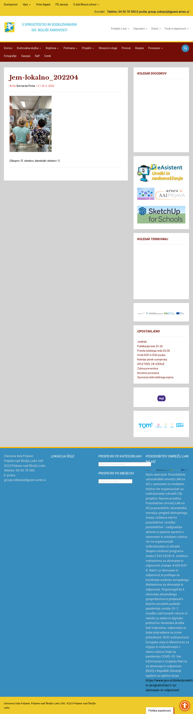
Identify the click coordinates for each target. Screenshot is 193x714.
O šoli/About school (84, 4)
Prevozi (126, 48)
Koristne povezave (148, 373)
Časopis (25, 55)
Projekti (86, 48)
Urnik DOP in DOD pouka (151, 355)
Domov (8, 48)
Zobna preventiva (147, 368)
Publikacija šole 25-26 (150, 346)
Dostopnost (11, 4)
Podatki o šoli (119, 28)
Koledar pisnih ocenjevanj (152, 359)
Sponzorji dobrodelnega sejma (155, 377)
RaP (37, 55)
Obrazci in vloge (108, 48)
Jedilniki (142, 341)
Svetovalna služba (27, 48)
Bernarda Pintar (26, 85)
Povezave (154, 48)
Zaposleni (139, 28)
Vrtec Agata (43, 4)
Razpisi (139, 48)
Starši (154, 28)
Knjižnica (51, 48)
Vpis (25, 4)
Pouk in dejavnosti (175, 28)
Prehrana (69, 48)
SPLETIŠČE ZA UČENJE (151, 364)
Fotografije (10, 55)
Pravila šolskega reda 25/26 (153, 350)
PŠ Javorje (62, 4)
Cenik (47, 55)
